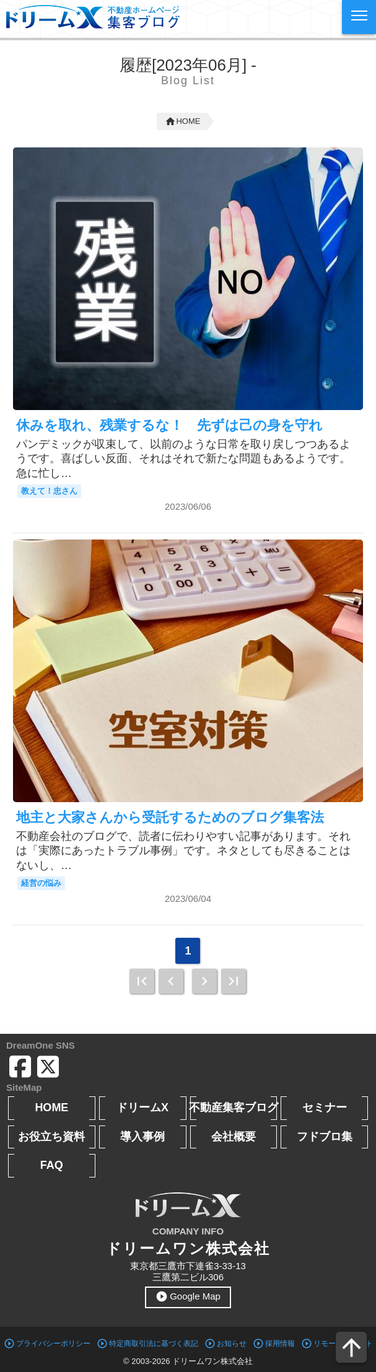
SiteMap (24, 1087)
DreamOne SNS (40, 1045)
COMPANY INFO (188, 1231)
